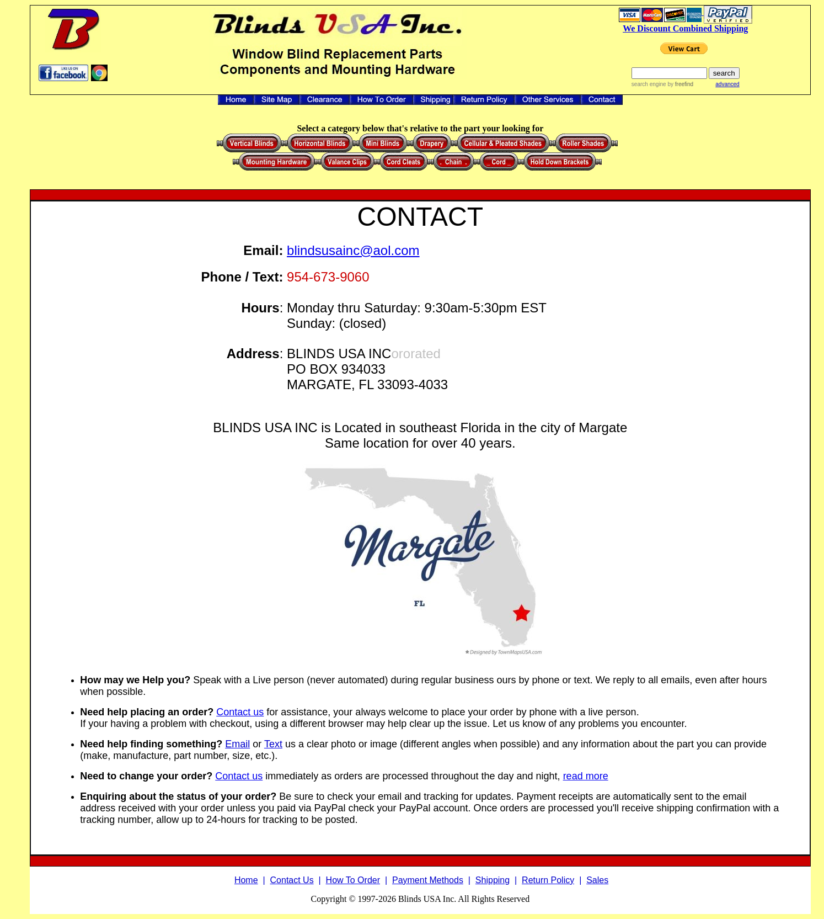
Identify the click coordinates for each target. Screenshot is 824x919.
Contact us (240, 712)
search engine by (662, 84)
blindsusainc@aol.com (353, 250)
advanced (727, 84)
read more (585, 776)
